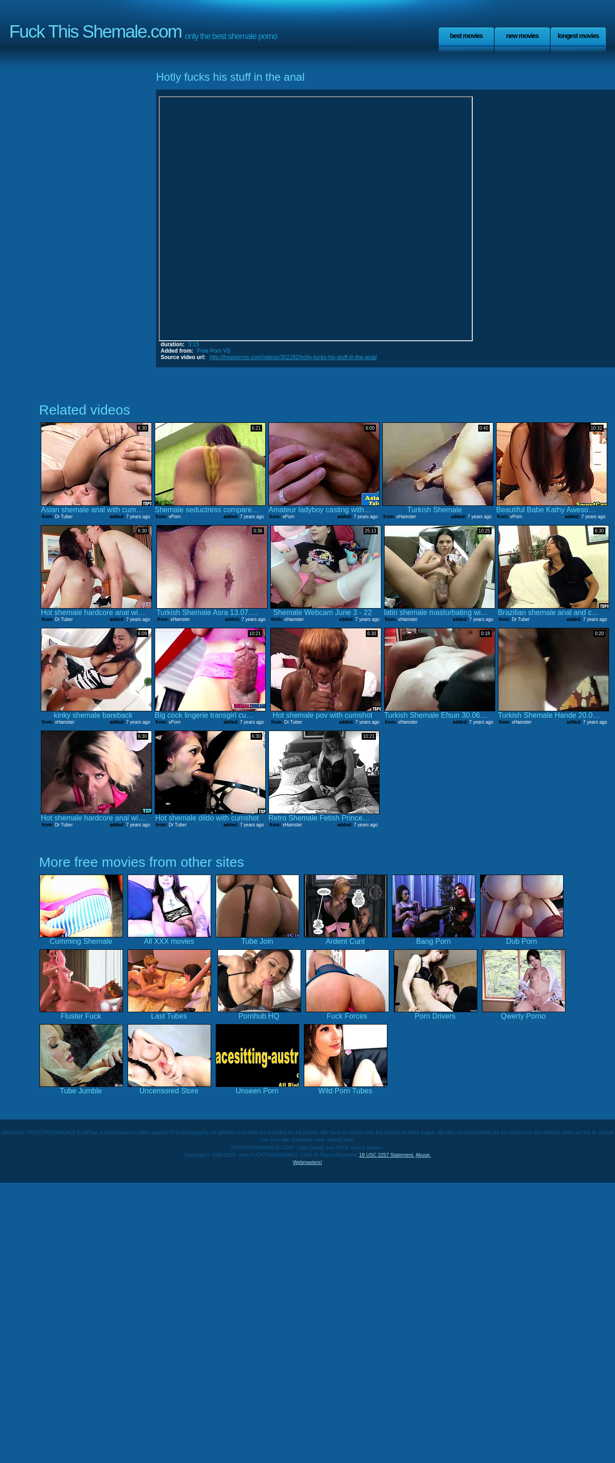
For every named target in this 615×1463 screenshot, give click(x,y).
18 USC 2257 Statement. (386, 1155)
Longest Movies (578, 35)
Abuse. (423, 1155)
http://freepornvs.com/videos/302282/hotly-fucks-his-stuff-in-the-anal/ (293, 357)
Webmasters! (307, 1162)
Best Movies (466, 35)
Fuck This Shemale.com (95, 31)
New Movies (522, 35)
